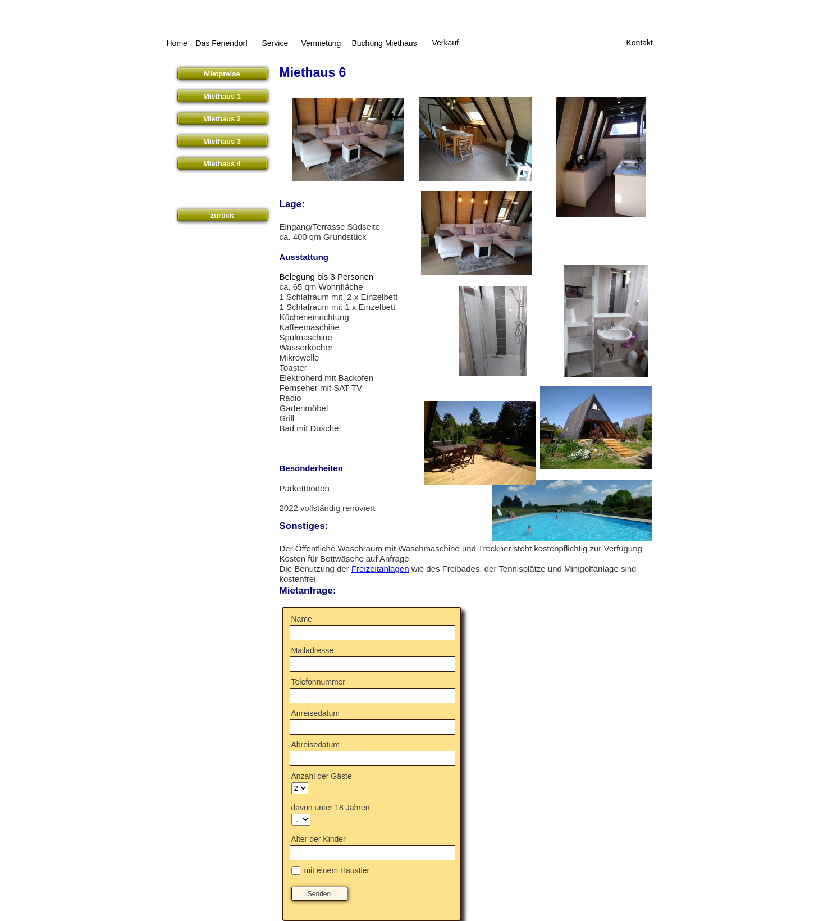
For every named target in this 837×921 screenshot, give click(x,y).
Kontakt (639, 42)
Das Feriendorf (222, 43)
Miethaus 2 (222, 119)
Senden (319, 894)
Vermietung (321, 43)
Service (275, 43)
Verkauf (445, 42)
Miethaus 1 (222, 96)
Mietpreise (222, 74)
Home (177, 43)
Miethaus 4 (222, 163)
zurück (222, 215)
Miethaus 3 (222, 141)
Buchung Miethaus (384, 43)
